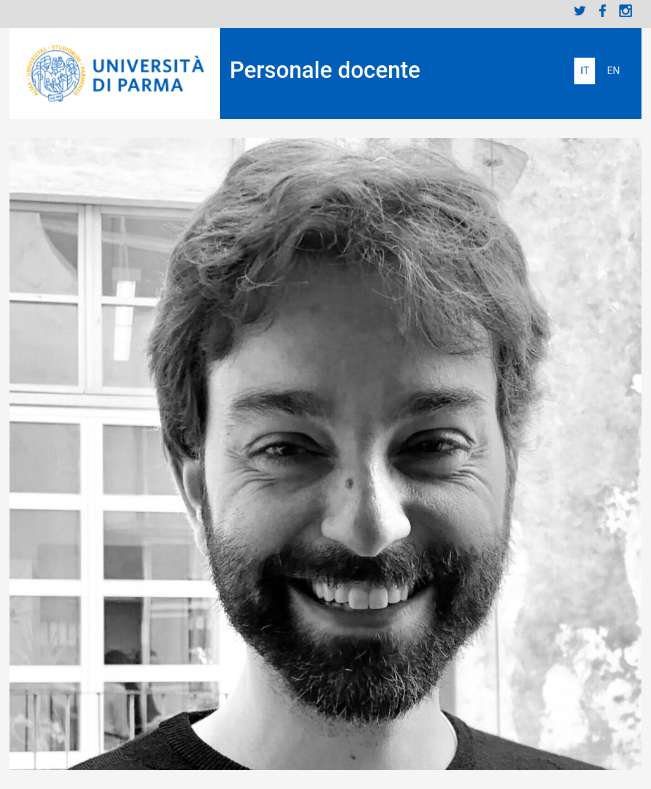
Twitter (580, 11)
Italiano (585, 71)
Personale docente (324, 70)
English (613, 71)
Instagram (625, 11)
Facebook (602, 11)
